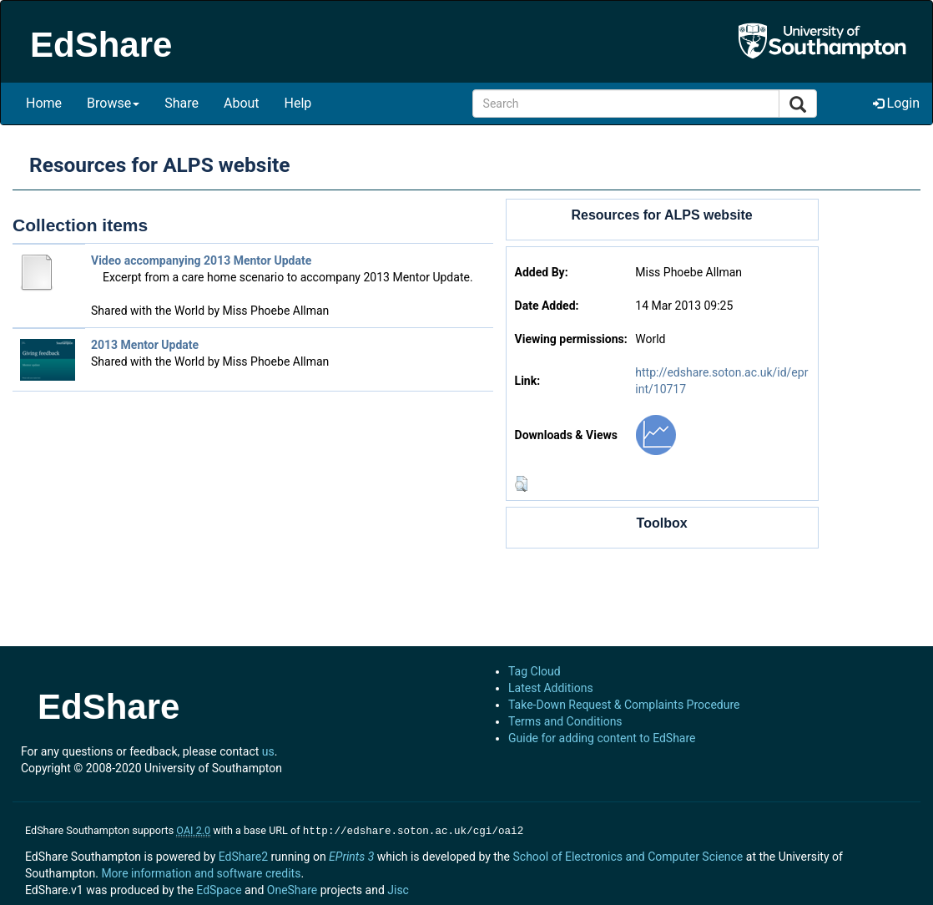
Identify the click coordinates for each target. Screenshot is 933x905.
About (242, 103)
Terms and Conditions (565, 721)
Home (44, 103)
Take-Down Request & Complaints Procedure (623, 704)
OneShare (292, 888)
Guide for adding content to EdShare (602, 738)
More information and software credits (200, 871)
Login (896, 103)
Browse (113, 103)
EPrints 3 (351, 855)
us (268, 751)
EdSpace (218, 888)
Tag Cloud (534, 671)
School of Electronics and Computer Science (627, 855)
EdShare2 (243, 855)
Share (181, 103)
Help (298, 103)
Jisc (398, 888)
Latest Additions (550, 688)
